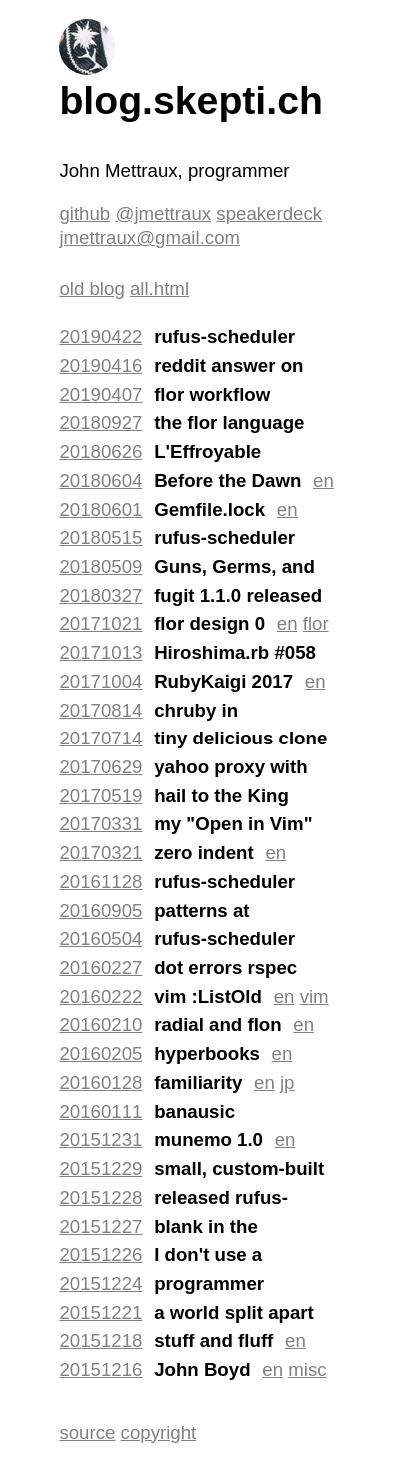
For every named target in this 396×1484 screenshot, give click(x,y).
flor (316, 623)
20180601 (100, 509)
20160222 (100, 996)
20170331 (100, 823)
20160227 (100, 967)
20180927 (100, 422)
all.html (159, 288)
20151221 (100, 1312)
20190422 (100, 336)
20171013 (100, 652)
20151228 (100, 1197)
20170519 (100, 795)
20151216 (100, 1369)
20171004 (100, 681)
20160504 (100, 938)
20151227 (100, 1226)
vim (314, 996)
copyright (159, 1432)
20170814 (100, 710)
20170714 (100, 738)
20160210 (100, 1024)
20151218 (100, 1340)
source (87, 1432)
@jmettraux (163, 213)
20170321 (100, 852)
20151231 (100, 1139)
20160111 (100, 1111)
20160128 (100, 1082)
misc (307, 1369)
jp (287, 1082)
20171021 (100, 623)
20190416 (100, 365)
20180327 (100, 595)
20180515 (100, 537)
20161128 (100, 881)
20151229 (100, 1168)
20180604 (100, 480)
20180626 (100, 451)
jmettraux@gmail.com (149, 237)
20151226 (100, 1254)
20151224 (100, 1283)
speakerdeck (269, 213)
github (84, 213)
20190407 (100, 394)
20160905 (100, 910)
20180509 (100, 566)
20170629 (100, 766)
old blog (91, 288)
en (323, 480)
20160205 (100, 1053)
